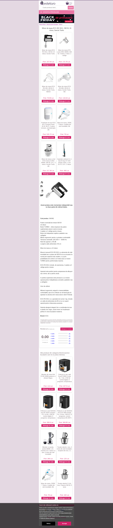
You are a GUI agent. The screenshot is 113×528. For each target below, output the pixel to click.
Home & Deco (42, 24)
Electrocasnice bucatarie (52, 24)
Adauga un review (66, 329)
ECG (46, 316)
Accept (64, 523)
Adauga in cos (48, 65)
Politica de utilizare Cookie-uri (47, 518)
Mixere (60, 24)
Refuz (48, 523)
